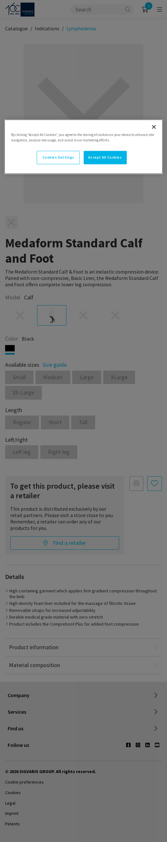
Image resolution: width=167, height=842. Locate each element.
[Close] (154, 127)
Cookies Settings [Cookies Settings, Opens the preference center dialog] (58, 157)
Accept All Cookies (105, 157)
